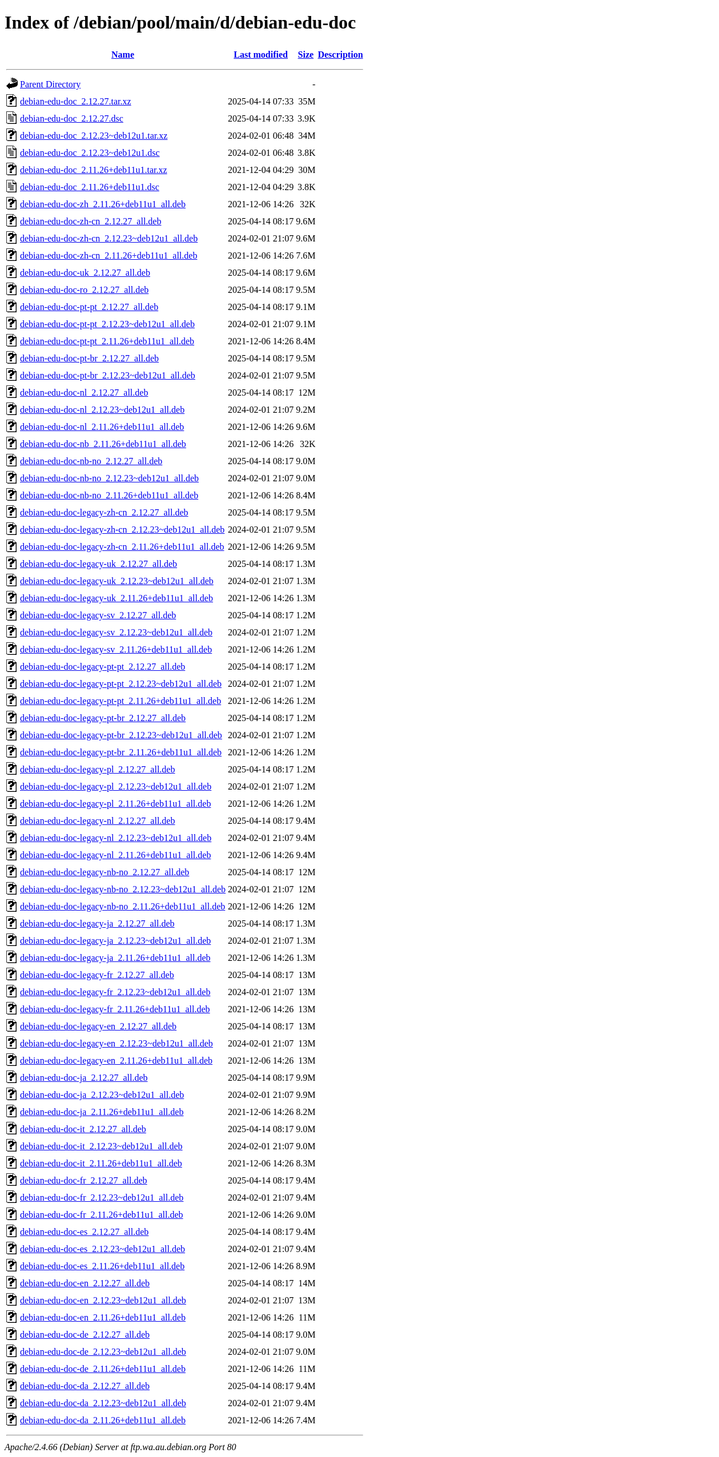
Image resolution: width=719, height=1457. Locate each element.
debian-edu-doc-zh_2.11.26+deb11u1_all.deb (103, 204)
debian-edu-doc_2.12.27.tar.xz (75, 101)
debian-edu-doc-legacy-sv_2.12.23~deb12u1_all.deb (116, 632)
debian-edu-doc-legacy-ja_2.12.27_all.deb (97, 923)
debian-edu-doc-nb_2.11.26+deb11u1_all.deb (103, 444)
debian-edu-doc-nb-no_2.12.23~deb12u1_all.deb (109, 478)
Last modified (261, 54)
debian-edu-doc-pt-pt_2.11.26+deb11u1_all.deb (107, 341)
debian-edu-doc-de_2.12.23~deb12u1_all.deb (103, 1352)
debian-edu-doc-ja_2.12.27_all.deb (83, 1077)
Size (306, 54)
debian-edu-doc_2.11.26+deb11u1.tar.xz (93, 170)
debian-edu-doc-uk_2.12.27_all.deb (85, 272)
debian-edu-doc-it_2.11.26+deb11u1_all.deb (101, 1163)
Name (122, 54)
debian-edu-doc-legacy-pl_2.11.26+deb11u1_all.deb (115, 803)
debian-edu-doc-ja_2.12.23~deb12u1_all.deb (102, 1095)
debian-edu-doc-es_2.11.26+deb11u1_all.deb (102, 1266)
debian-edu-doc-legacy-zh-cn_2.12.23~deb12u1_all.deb (122, 529)
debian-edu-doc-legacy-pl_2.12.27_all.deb (97, 769)
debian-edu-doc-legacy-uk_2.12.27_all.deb (98, 564)
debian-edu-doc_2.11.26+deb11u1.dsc (89, 187)
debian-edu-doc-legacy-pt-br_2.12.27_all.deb (103, 718)
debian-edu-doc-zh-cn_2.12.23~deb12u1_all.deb (109, 238)
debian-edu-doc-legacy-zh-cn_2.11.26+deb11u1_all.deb (122, 547)
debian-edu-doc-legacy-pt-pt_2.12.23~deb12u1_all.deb (121, 684)
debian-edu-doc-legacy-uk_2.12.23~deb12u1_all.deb (117, 581)
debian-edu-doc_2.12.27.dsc (71, 118)
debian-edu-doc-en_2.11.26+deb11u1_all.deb (103, 1317)
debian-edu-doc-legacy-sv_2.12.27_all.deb (98, 615)
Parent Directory (50, 84)
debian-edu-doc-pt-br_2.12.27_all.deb (89, 358)
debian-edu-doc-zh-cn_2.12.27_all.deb (90, 221)
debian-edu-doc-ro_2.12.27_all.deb (84, 290)
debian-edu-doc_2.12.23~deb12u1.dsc (90, 153)
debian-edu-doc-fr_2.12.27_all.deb (83, 1180)
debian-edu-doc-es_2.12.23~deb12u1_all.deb (102, 1249)
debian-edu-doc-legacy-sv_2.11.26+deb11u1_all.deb (116, 649)
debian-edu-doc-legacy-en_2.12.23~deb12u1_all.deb (116, 1043)
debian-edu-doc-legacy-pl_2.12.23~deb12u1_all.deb (115, 786)
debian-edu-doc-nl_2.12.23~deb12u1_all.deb (102, 409)
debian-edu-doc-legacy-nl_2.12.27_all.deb (97, 821)
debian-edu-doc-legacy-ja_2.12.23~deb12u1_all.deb (115, 940)
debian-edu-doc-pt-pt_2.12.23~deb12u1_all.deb (107, 324)
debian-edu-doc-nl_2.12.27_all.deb (84, 392)
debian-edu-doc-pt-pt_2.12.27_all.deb (89, 307)
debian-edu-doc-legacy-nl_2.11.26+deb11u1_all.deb (115, 855)
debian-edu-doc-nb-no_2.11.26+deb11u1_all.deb (109, 495)
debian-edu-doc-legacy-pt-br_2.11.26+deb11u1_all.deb (121, 752)
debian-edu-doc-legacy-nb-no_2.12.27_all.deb (104, 872)
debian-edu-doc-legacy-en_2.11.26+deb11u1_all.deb (116, 1060)
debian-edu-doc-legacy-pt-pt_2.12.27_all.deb (102, 666)
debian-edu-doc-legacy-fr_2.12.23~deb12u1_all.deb (115, 992)
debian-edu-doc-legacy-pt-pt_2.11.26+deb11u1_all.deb (120, 701)
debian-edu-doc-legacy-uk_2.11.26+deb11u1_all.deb (116, 598)
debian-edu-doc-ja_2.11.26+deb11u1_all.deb (101, 1112)
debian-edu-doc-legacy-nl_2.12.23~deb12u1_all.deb (115, 838)
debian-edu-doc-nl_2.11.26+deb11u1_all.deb (102, 427)
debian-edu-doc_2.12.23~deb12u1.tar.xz (93, 135)
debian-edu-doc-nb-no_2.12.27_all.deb (91, 461)
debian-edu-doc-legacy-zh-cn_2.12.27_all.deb (104, 512)
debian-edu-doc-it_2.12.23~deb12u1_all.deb (101, 1146)
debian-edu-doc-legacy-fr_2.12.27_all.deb (97, 975)
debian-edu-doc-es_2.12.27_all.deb (84, 1232)
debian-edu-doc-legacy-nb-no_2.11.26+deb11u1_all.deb (122, 906)
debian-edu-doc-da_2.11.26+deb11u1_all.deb (103, 1420)
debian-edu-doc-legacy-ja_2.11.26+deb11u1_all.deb (115, 958)
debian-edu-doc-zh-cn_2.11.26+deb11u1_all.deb (108, 255)
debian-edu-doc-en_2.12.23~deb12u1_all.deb (103, 1300)
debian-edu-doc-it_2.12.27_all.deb (83, 1129)
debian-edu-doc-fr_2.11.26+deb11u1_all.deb (101, 1214)
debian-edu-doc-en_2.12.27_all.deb (85, 1283)
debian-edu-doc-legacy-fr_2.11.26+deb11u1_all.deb (115, 1009)
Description (340, 54)
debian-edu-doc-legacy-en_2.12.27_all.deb (98, 1026)
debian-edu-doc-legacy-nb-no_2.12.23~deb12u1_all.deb (123, 889)
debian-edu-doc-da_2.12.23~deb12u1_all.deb (103, 1403)
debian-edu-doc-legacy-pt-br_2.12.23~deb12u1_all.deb (121, 735)
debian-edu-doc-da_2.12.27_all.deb (85, 1386)
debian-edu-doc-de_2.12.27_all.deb (85, 1334)
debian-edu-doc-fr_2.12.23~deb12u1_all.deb (101, 1197)
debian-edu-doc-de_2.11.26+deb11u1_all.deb (103, 1369)
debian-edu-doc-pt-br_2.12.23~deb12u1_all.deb (107, 375)
